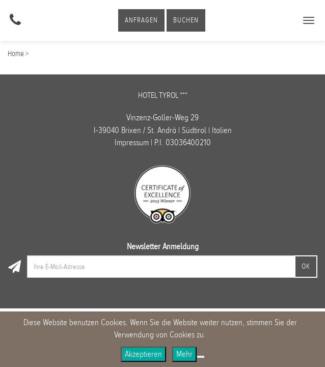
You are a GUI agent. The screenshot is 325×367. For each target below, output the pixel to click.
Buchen (186, 20)
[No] (201, 356)
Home (16, 53)
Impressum (132, 142)
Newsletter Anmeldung (163, 246)
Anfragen (141, 20)
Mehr (184, 354)
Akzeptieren (143, 354)
